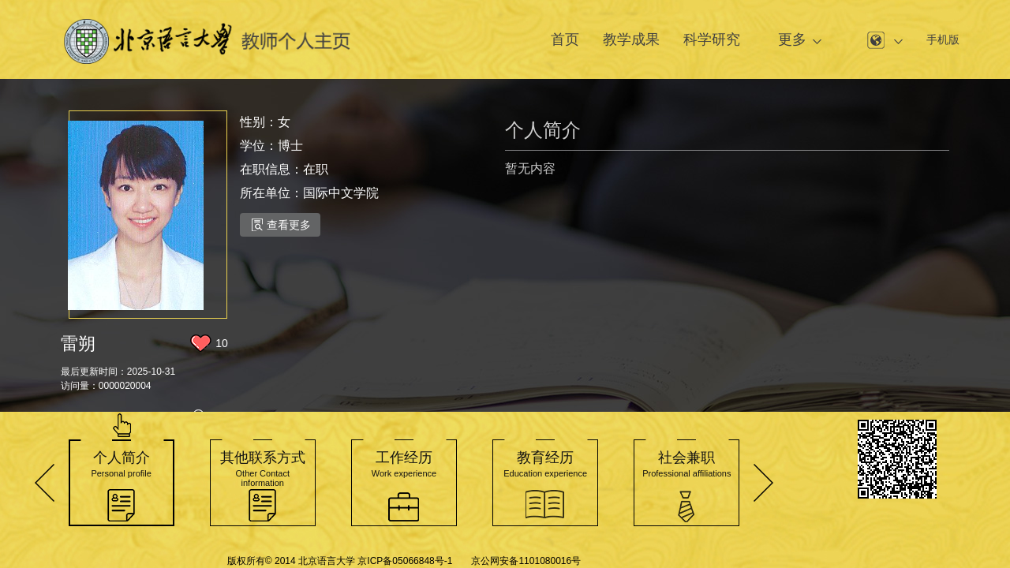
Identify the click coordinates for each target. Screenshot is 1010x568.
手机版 (943, 39)
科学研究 (711, 39)
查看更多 (281, 225)
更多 (792, 39)
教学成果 (631, 39)
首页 (565, 39)
